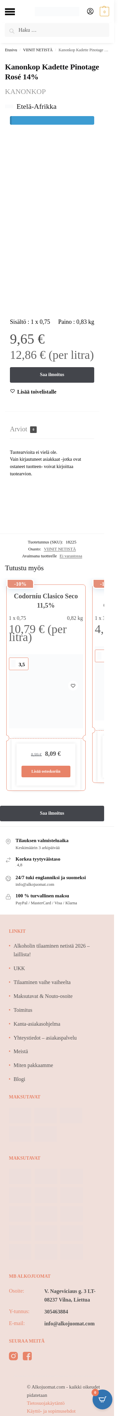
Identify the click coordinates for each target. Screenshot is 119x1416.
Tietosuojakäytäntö (45, 1403)
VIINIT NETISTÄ (38, 50)
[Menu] (15, 12)
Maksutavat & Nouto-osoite (43, 996)
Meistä (21, 1051)
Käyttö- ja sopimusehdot (51, 1411)
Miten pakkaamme (33, 1065)
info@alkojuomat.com (69, 1323)
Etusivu (11, 50)
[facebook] (27, 1357)
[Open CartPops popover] (102, 1399)
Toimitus (23, 1010)
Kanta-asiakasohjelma (37, 1024)
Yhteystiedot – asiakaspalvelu (45, 1038)
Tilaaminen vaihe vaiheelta (42, 982)
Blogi (19, 1079)
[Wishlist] (37, 392)
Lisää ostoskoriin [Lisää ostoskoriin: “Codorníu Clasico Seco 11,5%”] (45, 771)
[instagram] (13, 1357)
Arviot (23, 429)
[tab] (52, 429)
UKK (19, 968)
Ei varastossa (71, 555)
